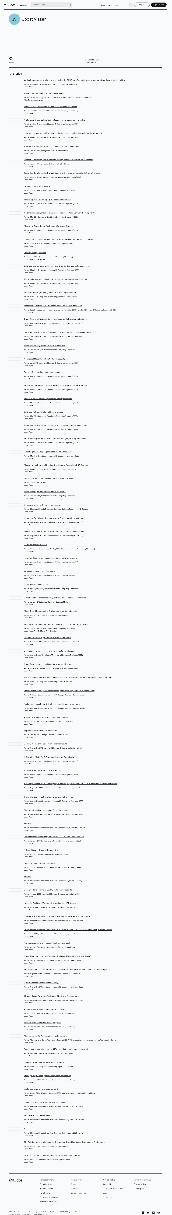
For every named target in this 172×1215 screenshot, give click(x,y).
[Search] (74, 3)
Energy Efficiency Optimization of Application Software (48, 475)
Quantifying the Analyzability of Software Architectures (48, 661)
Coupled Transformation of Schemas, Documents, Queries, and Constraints (57, 913)
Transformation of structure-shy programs (42, 1020)
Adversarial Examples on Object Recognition (44, 90)
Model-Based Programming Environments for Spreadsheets (50, 608)
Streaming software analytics (37, 183)
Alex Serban (29, 97)
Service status (108, 1177)
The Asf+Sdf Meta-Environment (38, 1113)
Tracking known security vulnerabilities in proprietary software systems (55, 276)
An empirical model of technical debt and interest (46, 714)
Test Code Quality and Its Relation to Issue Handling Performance (53, 303)
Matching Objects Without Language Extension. (45, 1033)
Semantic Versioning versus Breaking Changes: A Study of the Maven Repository (59, 329)
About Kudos (77, 1177)
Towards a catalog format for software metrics (44, 343)
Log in (137, 3)
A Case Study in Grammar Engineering (41, 847)
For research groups (48, 1194)
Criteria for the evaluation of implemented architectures (48, 794)
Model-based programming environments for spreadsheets (50, 290)
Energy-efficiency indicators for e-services (42, 369)
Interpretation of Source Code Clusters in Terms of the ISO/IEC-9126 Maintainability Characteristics (68, 927)
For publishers (46, 1181)
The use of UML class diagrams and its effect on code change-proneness (56, 621)
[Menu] (125, 3)
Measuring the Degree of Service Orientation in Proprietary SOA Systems (56, 462)
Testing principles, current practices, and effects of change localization (55, 422)
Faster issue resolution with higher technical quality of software (52, 701)
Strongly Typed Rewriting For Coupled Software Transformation (52, 993)
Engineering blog (78, 1190)
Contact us (107, 1194)
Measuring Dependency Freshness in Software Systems (48, 223)
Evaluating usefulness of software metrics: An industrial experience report (56, 382)
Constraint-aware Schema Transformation (42, 502)
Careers (74, 1186)
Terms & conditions (142, 1177)
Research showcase (49, 1199)
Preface (27, 821)
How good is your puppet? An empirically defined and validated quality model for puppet (63, 130)
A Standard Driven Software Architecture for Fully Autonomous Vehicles (55, 117)
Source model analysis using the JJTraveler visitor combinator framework (56, 1046)
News (73, 1181)
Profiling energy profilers (35, 250)
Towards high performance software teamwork (45, 489)
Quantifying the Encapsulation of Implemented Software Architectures (55, 316)
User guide (107, 1181)
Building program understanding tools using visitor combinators (52, 1152)
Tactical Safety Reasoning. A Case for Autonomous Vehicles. (50, 104)
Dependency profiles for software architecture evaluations (49, 648)
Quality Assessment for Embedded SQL (41, 980)
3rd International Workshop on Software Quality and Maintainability (54, 834)
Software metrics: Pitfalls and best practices (43, 409)
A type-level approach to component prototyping (45, 1006)
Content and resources (112, 1186)
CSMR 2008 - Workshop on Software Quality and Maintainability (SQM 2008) (57, 953)
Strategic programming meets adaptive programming (47, 1073)
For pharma (45, 1190)
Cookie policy (139, 1186)
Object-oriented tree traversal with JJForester (44, 1059)
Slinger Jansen (39, 257)
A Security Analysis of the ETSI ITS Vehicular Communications (51, 144)
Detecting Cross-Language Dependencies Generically (47, 449)
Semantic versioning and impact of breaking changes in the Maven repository (58, 157)
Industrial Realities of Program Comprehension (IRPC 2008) (50, 900)
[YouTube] (158, 1209)
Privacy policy (140, 1181)
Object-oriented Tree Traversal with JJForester (44, 1099)
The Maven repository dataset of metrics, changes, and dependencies (55, 436)
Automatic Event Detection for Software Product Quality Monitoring (54, 515)
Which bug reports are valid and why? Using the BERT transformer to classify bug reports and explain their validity (74, 77)
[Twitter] (148, 1209)
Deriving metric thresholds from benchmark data (45, 741)
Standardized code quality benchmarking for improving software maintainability (59, 688)
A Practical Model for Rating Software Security (44, 356)
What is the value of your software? (39, 568)
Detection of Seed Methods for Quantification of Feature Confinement (55, 595)
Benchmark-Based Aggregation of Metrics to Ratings (47, 635)
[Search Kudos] (54, 3)
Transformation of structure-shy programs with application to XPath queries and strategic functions (68, 675)
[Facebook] (143, 1209)
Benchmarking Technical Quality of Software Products (48, 887)
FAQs (104, 1190)
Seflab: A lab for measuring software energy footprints (48, 396)
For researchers (47, 1177)
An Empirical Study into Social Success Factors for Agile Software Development (59, 210)
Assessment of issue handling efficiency (42, 767)
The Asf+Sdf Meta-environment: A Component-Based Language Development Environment (64, 1139)
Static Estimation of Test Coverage (39, 860)
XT (25, 1126)
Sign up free (153, 3)
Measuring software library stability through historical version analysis (54, 528)
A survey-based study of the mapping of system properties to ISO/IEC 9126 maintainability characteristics (70, 781)
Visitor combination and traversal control (42, 1086)
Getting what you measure (35, 542)
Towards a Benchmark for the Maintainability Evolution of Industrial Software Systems (62, 170)
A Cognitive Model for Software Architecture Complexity (49, 754)
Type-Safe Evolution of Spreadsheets (40, 728)
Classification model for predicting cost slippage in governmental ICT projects (58, 236)
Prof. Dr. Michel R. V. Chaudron (45, 628)
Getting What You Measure (36, 582)
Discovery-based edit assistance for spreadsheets (46, 807)
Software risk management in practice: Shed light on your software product (57, 263)
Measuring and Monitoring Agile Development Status (47, 197)
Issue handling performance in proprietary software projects (50, 555)
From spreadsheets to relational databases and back (47, 940)
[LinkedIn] (153, 1209)
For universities (46, 1186)
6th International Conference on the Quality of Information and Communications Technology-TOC (67, 967)
